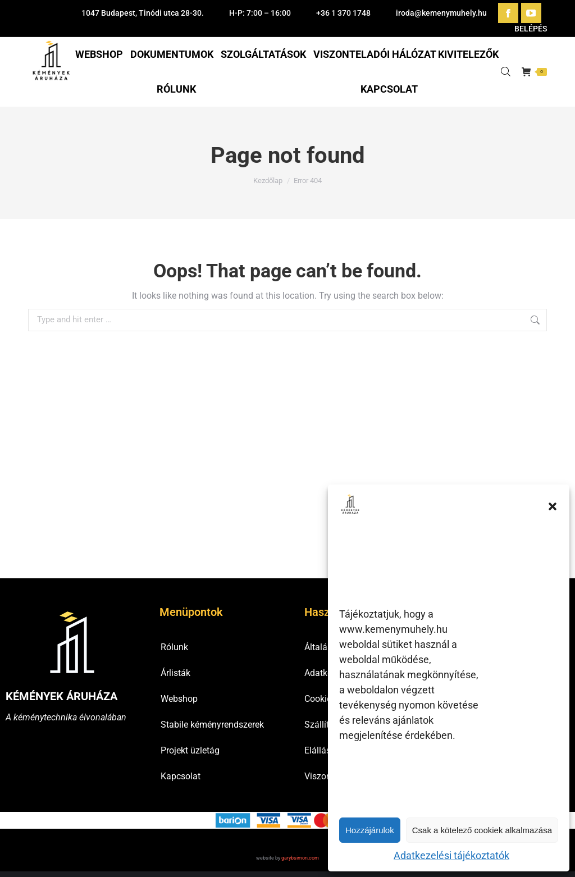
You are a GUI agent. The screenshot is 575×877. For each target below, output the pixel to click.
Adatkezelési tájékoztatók (451, 855)
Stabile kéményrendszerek (212, 724)
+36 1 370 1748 (343, 12)
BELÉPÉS (525, 28)
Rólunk (174, 647)
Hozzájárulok (369, 830)
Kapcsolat (180, 776)
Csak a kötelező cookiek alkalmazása (482, 830)
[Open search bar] (505, 71)
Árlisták (175, 673)
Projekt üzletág (190, 750)
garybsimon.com (300, 858)
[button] (552, 506)
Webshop (179, 698)
